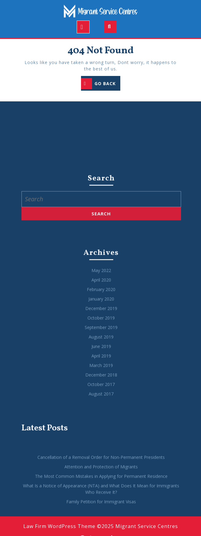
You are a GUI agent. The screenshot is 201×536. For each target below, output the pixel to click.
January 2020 (101, 394)
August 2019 (101, 432)
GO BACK (100, 84)
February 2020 (101, 384)
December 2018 (101, 470)
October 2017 (101, 479)
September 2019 (101, 422)
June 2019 (101, 441)
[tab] (83, 27)
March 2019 (101, 460)
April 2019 (101, 451)
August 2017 (101, 489)
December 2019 (101, 403)
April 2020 (101, 375)
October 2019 (101, 413)
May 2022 (101, 365)
